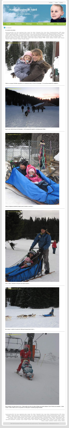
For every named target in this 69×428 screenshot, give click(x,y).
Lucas (22, 37)
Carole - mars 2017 (15, 33)
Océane (47, 37)
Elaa (42, 32)
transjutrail (21, 32)
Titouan (23, 38)
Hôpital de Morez (19, 35)
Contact (61, 2)
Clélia (34, 33)
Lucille (55, 37)
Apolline (36, 37)
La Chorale (18, 37)
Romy (34, 32)
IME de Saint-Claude (32, 36)
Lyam (45, 32)
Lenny (19, 36)
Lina (18, 32)
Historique (29, 24)
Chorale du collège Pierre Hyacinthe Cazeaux (39, 34)
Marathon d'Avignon (54, 32)
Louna (28, 32)
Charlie (15, 36)
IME (60, 32)
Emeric (11, 38)
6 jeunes (62, 33)
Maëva (60, 34)
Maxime (40, 37)
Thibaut (7, 34)
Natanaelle (38, 32)
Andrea (27, 38)
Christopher (55, 36)
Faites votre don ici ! (15, 15)
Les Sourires (50, 24)
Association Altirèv (46, 35)
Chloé (31, 35)
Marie (28, 35)
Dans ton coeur (61, 24)
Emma (63, 32)
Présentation (18, 24)
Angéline (51, 37)
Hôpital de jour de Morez (52, 33)
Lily (31, 33)
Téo (15, 32)
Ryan (12, 36)
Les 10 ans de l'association (24, 34)
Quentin (52, 35)
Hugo (25, 35)
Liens (56, 2)
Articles (50, 2)
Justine (10, 35)
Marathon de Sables (37, 35)
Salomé (25, 37)
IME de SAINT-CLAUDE (24, 33)
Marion (7, 38)
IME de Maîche (58, 35)
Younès (14, 35)
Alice (25, 32)
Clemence (15, 38)
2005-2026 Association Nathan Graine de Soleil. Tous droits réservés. (24, 423)
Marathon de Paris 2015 (53, 34)
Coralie (29, 37)
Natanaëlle (8, 33)
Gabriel (6, 35)
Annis (59, 37)
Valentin (62, 37)
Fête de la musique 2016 (41, 33)
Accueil (8, 24)
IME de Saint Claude (14, 34)
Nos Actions (40, 24)
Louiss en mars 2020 (9, 32)
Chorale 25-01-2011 (41, 36)
